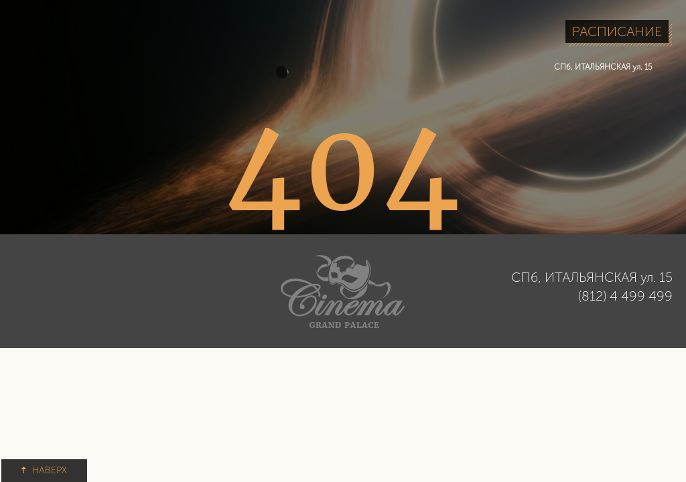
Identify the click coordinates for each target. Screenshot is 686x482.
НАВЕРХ (44, 470)
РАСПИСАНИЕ (617, 31)
